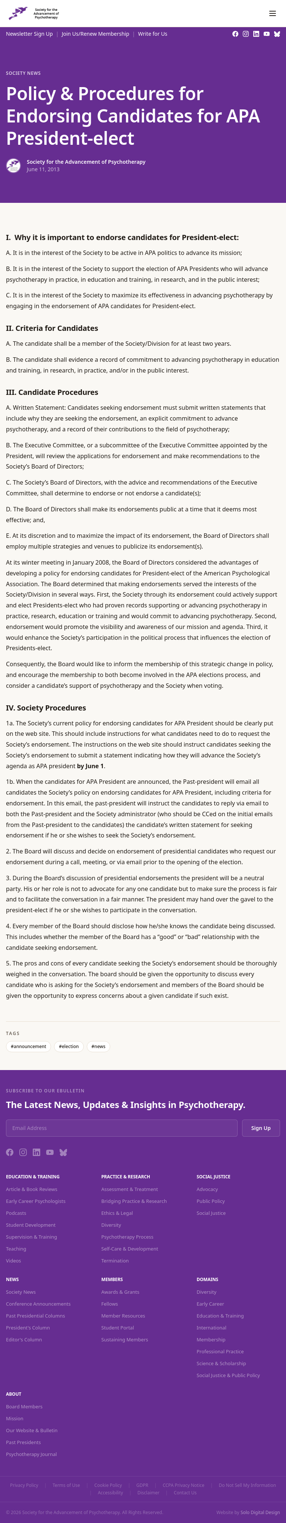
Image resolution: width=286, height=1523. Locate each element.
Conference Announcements (38, 1303)
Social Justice (211, 1213)
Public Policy (211, 1201)
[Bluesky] (63, 1152)
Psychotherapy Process (127, 1236)
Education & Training (220, 1315)
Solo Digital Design (260, 1512)
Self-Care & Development (129, 1248)
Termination (115, 1260)
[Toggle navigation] (272, 13)
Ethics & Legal (117, 1213)
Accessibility (110, 1493)
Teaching (16, 1248)
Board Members (24, 1406)
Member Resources (123, 1315)
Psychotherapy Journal (31, 1454)
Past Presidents (23, 1442)
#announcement (28, 1046)
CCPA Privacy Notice (183, 1485)
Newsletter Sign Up (29, 33)
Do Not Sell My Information (247, 1485)
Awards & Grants (120, 1292)
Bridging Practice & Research (134, 1201)
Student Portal (117, 1327)
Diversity (111, 1225)
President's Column (28, 1327)
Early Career (210, 1303)
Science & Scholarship (221, 1363)
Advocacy (207, 1189)
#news (98, 1046)
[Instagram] (23, 1152)
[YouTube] (50, 1152)
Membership (211, 1339)
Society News (23, 73)
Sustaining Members (124, 1339)
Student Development (30, 1225)
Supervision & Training (31, 1236)
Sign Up (261, 1127)
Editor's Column (24, 1339)
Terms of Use (66, 1485)
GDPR (142, 1485)
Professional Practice (220, 1351)
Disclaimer (148, 1493)
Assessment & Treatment (129, 1189)
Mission (14, 1418)
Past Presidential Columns (35, 1315)
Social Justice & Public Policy (228, 1375)
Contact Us (185, 1493)
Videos (13, 1260)
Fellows (109, 1303)
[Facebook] (9, 1152)
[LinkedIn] (36, 1152)
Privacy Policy (24, 1485)
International (211, 1327)
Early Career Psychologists (36, 1201)
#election (69, 1046)
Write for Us (153, 33)
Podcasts (16, 1213)
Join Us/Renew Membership (95, 33)
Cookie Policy (108, 1485)
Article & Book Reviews (31, 1189)
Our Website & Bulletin (32, 1430)
